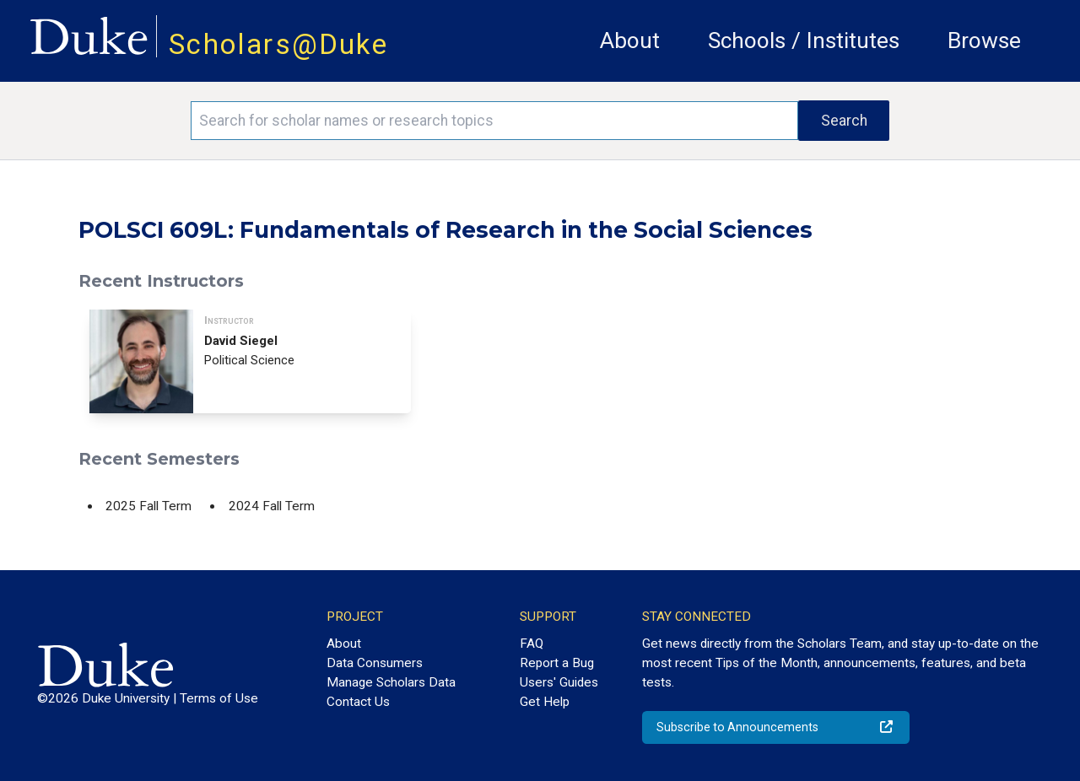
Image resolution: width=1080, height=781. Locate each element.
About (630, 40)
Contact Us (358, 701)
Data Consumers (375, 663)
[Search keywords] (494, 120)
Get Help (545, 701)
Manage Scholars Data (391, 682)
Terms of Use (219, 698)
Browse (984, 40)
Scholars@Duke (278, 44)
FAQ (531, 643)
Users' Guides (559, 682)
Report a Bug (557, 663)
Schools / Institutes (803, 40)
